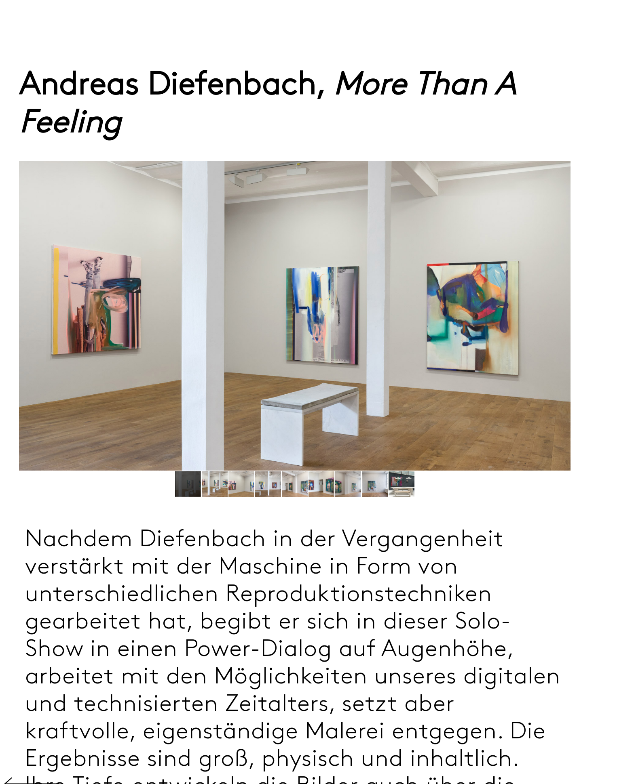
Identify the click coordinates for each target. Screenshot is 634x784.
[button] (215, 484)
